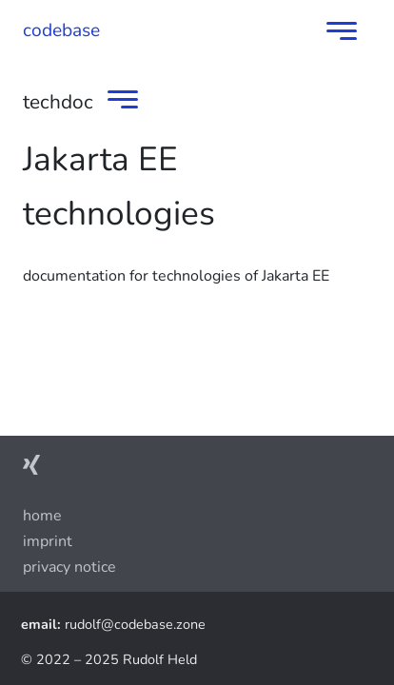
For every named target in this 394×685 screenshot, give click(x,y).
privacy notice (69, 567)
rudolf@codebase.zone (135, 624)
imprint (47, 541)
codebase (61, 30)
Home (42, 515)
